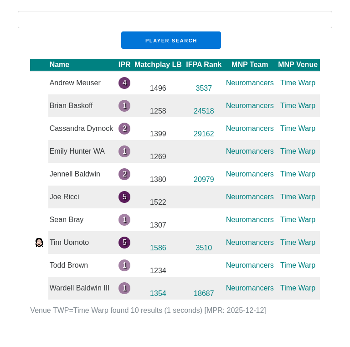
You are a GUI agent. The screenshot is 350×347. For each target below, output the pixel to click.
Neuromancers (250, 83)
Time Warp (297, 83)
